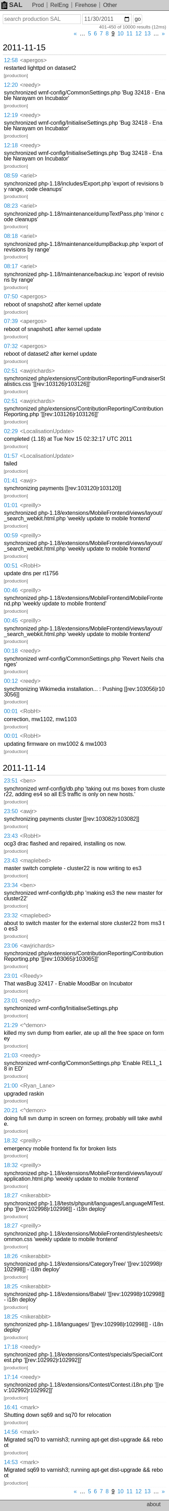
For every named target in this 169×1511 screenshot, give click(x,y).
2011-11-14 (24, 768)
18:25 (11, 1286)
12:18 (11, 145)
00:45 (11, 621)
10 (120, 33)
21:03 (11, 1055)
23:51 (11, 781)
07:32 (11, 346)
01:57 (11, 456)
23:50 (11, 811)
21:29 (11, 1025)
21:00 (11, 1086)
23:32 (11, 915)
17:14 (11, 1377)
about (154, 1504)
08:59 (11, 176)
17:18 (11, 1347)
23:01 (11, 976)
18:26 (11, 1256)
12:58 (11, 60)
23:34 (11, 885)
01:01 (11, 505)
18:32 (11, 1140)
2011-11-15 (24, 47)
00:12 (11, 681)
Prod (38, 5)
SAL (11, 4)
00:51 (11, 566)
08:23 (11, 206)
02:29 (11, 431)
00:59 (11, 535)
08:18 (11, 236)
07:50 (11, 296)
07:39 (11, 321)
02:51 (11, 371)
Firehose (86, 5)
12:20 (11, 85)
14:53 (11, 1462)
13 (147, 33)
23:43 (11, 836)
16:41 (11, 1407)
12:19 (11, 115)
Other (110, 5)
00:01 (11, 711)
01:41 (11, 481)
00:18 (11, 651)
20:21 (11, 1110)
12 (139, 33)
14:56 (11, 1432)
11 (129, 33)
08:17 (11, 266)
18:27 (11, 1195)
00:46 (11, 590)
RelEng (59, 5)
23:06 (11, 946)
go (138, 19)
